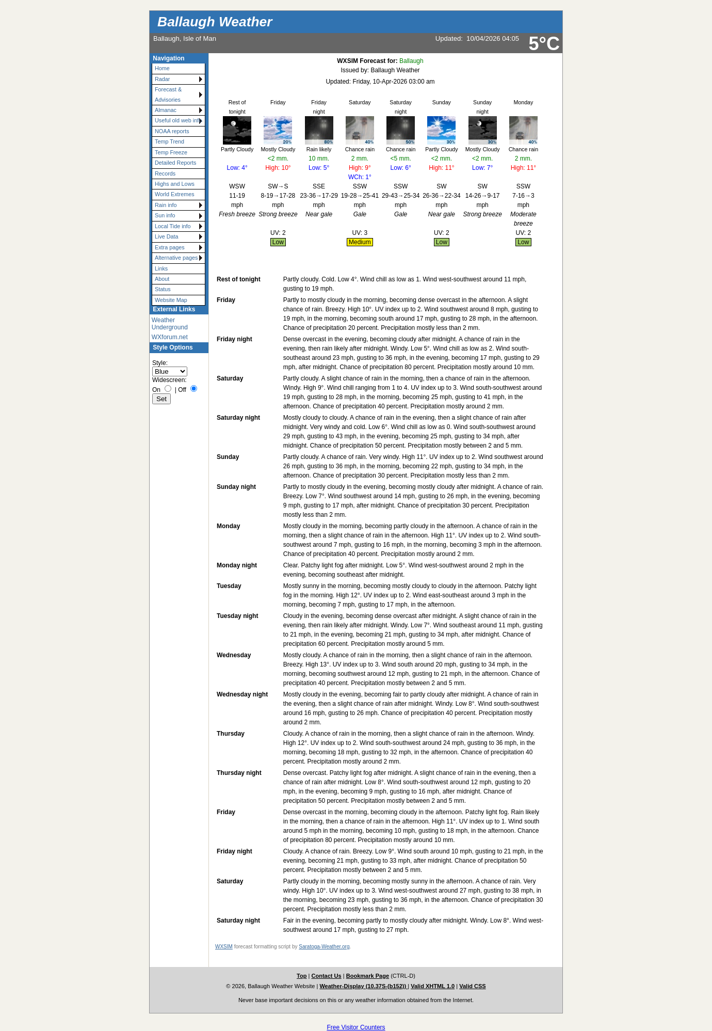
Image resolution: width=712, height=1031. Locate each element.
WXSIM (224, 946)
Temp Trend (169, 141)
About (162, 279)
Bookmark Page (367, 976)
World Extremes (175, 194)
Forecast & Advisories (168, 94)
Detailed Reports (175, 163)
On (156, 389)
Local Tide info (173, 226)
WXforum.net (170, 337)
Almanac (165, 110)
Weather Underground (170, 323)
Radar (162, 79)
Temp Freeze (171, 152)
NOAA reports (172, 131)
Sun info (165, 215)
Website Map (171, 300)
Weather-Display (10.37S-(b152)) (363, 986)
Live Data (167, 236)
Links (161, 268)
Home (162, 68)
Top (301, 976)
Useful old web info (178, 120)
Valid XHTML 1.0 (433, 986)
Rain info (166, 205)
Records (165, 173)
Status (163, 289)
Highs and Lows (175, 184)
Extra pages (170, 247)
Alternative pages (176, 258)
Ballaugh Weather (214, 21)
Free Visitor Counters (356, 1027)
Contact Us (326, 976)
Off (182, 389)
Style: (160, 363)
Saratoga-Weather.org (324, 946)
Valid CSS (472, 986)
